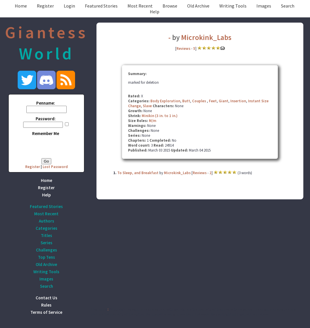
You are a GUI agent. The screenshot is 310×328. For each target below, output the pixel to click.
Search (287, 6)
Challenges (46, 250)
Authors (46, 221)
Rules (46, 305)
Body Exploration (165, 101)
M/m (152, 120)
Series (46, 242)
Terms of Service (46, 312)
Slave (147, 105)
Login (69, 6)
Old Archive (198, 6)
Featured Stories (101, 6)
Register (45, 6)
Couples (199, 101)
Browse (170, 6)
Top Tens (46, 257)
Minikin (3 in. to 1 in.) (160, 115)
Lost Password (55, 166)
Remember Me (45, 133)
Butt (186, 101)
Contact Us (46, 297)
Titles (46, 235)
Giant (223, 101)
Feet (213, 101)
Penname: (45, 103)
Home (21, 6)
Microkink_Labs (206, 37)
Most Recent (140, 6)
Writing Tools (233, 6)
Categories (46, 228)
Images (263, 6)
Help (154, 11)
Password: (46, 118)
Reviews (183, 48)
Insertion (238, 101)
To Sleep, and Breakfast (137, 172)
